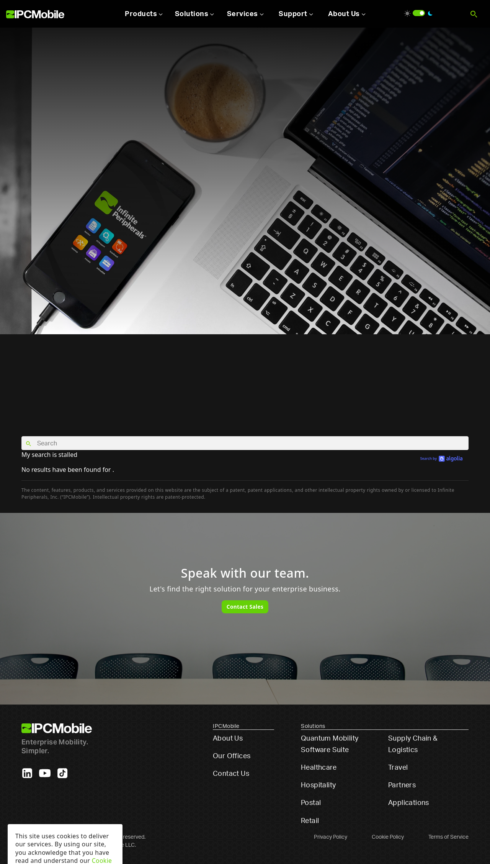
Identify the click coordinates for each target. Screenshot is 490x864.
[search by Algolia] (441, 458)
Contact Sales (245, 606)
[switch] (419, 13)
